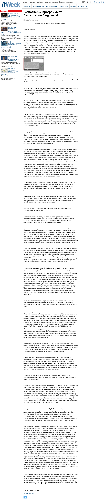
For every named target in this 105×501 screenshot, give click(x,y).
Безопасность (82, 6)
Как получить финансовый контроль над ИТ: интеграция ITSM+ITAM (9, 71)
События (40, 2)
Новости (25, 2)
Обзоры (32, 2)
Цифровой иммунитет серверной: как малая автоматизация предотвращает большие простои (11, 44)
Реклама (55, 2)
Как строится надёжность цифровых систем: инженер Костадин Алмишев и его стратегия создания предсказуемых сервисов (11, 31)
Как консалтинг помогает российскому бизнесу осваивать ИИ (14, 58)
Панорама (4, 11)
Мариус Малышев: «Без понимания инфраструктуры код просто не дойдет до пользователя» (10, 16)
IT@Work (48, 2)
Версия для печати (29, 493)
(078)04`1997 (27, 19)
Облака (73, 6)
